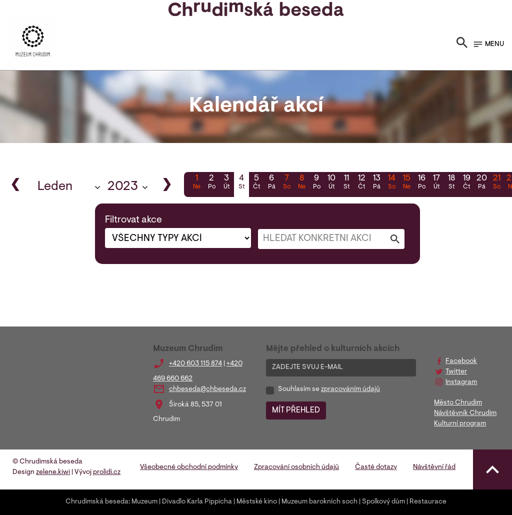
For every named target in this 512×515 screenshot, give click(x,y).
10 (331, 183)
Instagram (461, 382)
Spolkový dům (383, 502)
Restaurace (428, 502)
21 (496, 183)
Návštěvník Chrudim (465, 413)
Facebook (461, 361)
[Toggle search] (462, 44)
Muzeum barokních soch (320, 502)
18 (451, 183)
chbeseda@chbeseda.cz (207, 389)
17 (436, 183)
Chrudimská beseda (97, 502)
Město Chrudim (458, 403)
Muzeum (145, 502)
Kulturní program (460, 424)
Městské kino (256, 502)
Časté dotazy (376, 467)
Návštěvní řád (434, 467)
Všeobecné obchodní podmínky (189, 467)
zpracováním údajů (350, 389)
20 (481, 183)
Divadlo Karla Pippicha (197, 502)
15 (406, 183)
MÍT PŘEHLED (296, 410)
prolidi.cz (106, 472)
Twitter (456, 372)
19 (466, 183)
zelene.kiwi (53, 472)
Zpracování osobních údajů (296, 467)
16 (421, 183)
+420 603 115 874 (195, 364)
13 (376, 183)
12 (361, 183)
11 (346, 183)
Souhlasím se (329, 389)
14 (391, 183)
